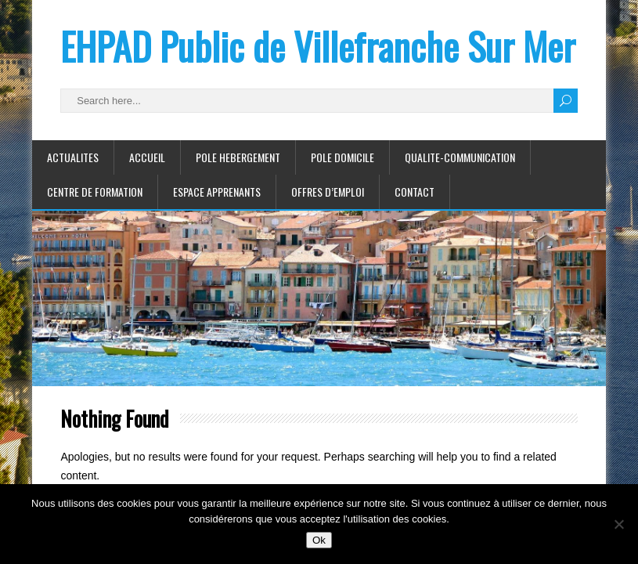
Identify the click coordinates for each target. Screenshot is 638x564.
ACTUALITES (73, 157)
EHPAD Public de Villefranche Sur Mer (317, 46)
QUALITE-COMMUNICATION (460, 157)
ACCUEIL (147, 157)
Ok (319, 540)
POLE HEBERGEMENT (238, 157)
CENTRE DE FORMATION (94, 191)
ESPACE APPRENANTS (217, 191)
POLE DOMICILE (342, 157)
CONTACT (414, 191)
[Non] (618, 524)
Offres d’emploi (327, 191)
